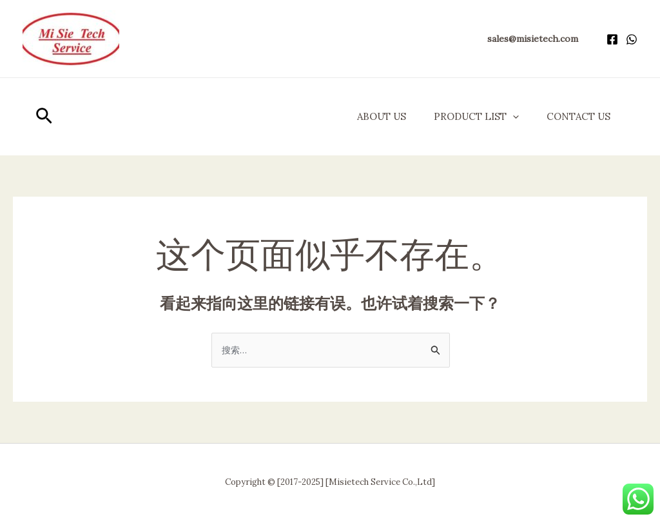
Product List (469, 116)
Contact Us (576, 116)
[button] (533, 39)
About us (370, 116)
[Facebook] (612, 39)
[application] (506, 116)
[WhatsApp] (631, 39)
